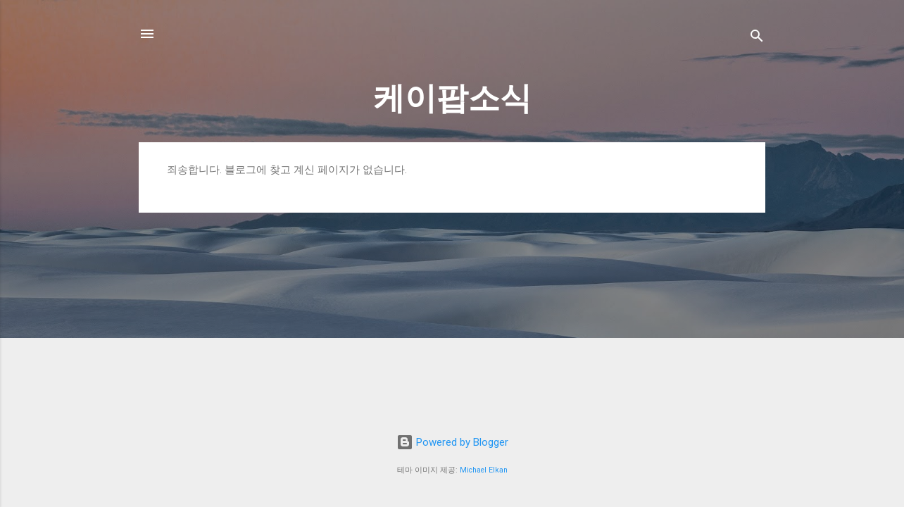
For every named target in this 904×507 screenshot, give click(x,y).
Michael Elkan (484, 470)
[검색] (756, 38)
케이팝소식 (452, 98)
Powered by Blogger (452, 442)
